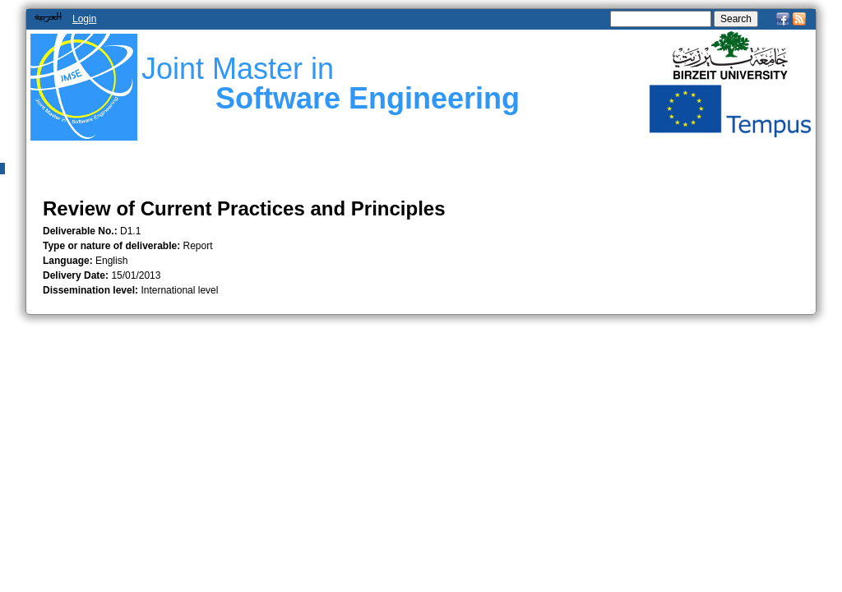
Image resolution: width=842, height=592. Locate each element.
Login (84, 19)
